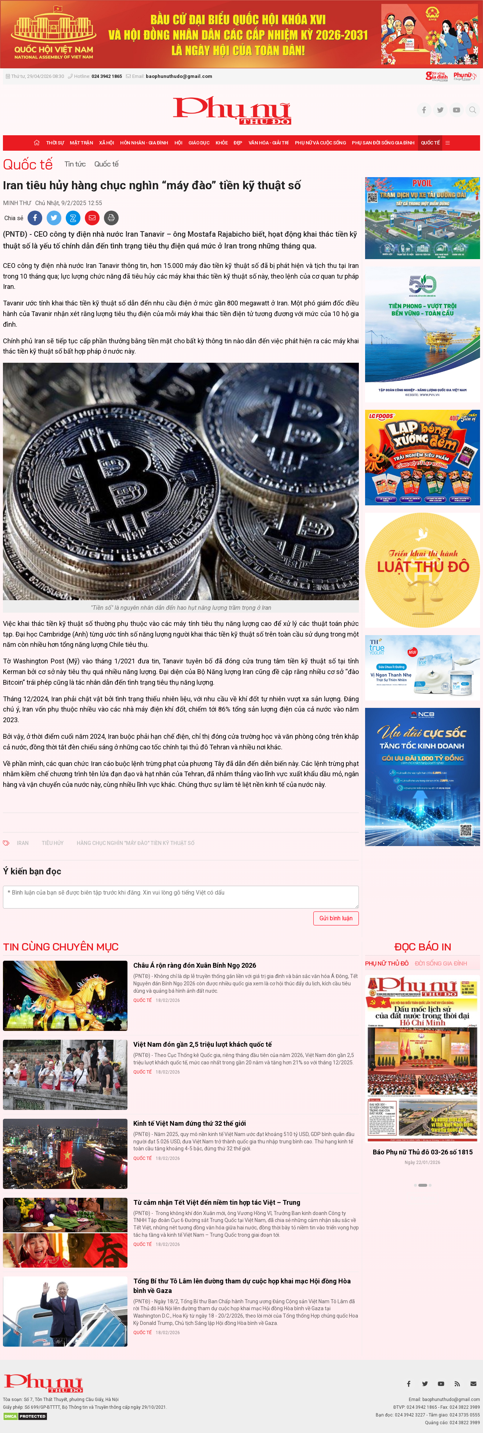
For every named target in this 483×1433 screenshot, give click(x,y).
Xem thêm (422, 1198)
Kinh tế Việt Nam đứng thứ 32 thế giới (189, 1123)
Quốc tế (430, 143)
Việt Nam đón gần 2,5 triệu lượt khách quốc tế (202, 1044)
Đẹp (238, 143)
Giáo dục (198, 143)
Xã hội (106, 143)
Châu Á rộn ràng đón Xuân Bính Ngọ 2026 (194, 965)
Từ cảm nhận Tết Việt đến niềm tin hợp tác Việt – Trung (216, 1202)
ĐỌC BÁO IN (422, 947)
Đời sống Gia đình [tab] (441, 963)
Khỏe (221, 143)
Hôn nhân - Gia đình (144, 143)
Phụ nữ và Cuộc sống (320, 143)
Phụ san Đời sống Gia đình (383, 143)
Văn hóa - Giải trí (269, 143)
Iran (23, 843)
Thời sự (55, 143)
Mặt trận (81, 143)
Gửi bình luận (336, 918)
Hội (178, 143)
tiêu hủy (53, 843)
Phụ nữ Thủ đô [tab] (387, 963)
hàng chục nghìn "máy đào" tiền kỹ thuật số (136, 843)
